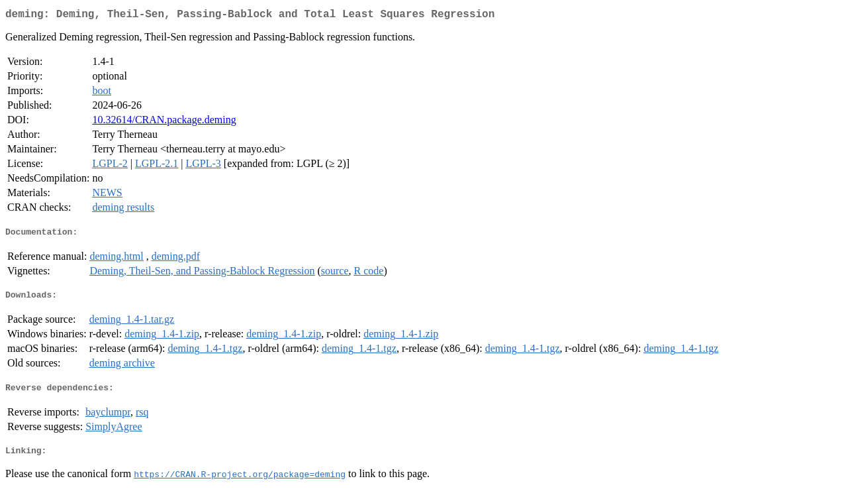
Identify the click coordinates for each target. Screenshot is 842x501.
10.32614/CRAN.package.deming (164, 122)
